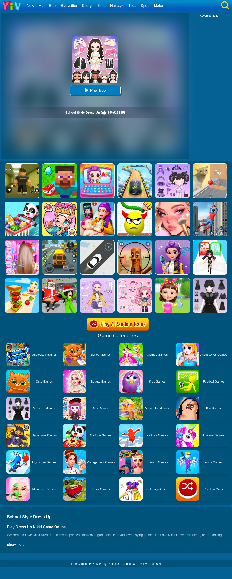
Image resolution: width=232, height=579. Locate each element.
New (30, 6)
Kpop (145, 6)
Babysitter (69, 6)
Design (87, 6)
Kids (132, 6)
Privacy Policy (97, 564)
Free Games (79, 564)
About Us (114, 564)
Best (52, 6)
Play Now (95, 90)
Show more (15, 545)
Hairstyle (117, 6)
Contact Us (129, 564)
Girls (102, 6)
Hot (41, 6)
